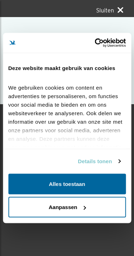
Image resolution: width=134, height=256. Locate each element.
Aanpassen (67, 207)
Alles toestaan (67, 184)
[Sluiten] (109, 10)
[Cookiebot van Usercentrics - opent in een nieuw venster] (95, 43)
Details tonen (95, 161)
